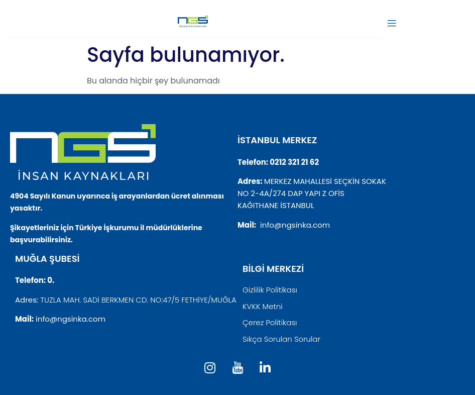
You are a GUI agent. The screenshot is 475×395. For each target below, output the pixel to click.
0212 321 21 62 (294, 162)
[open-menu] (391, 24)
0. (50, 280)
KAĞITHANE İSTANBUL (276, 205)
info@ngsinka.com (295, 225)
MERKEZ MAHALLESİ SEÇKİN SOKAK (325, 181)
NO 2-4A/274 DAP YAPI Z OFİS (291, 193)
